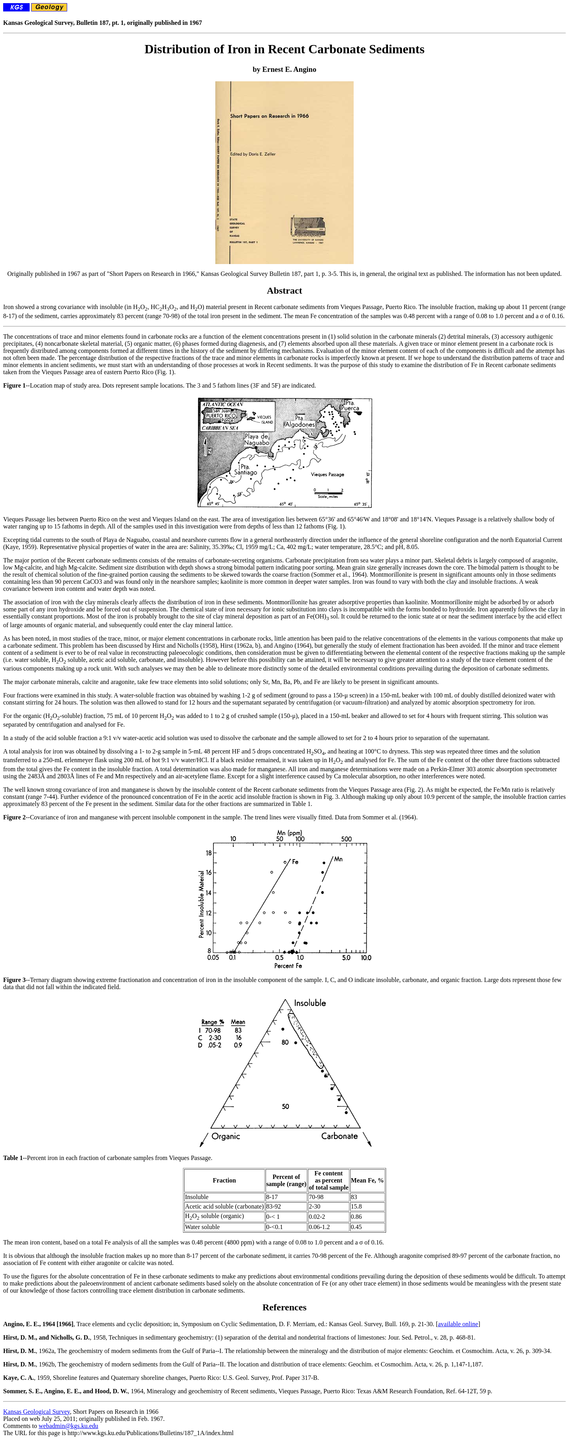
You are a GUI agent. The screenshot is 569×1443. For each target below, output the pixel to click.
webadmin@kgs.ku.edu (68, 1425)
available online (458, 1324)
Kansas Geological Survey (36, 1411)
